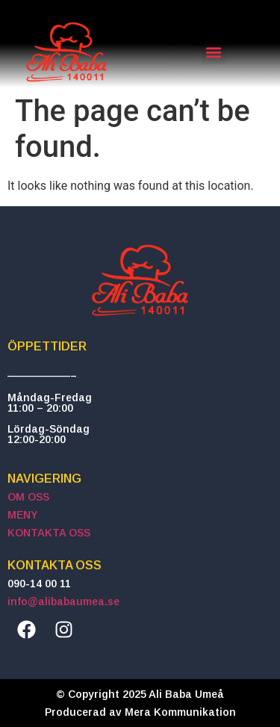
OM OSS (28, 497)
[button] (214, 52)
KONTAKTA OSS (48, 533)
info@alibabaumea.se (63, 601)
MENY (22, 515)
